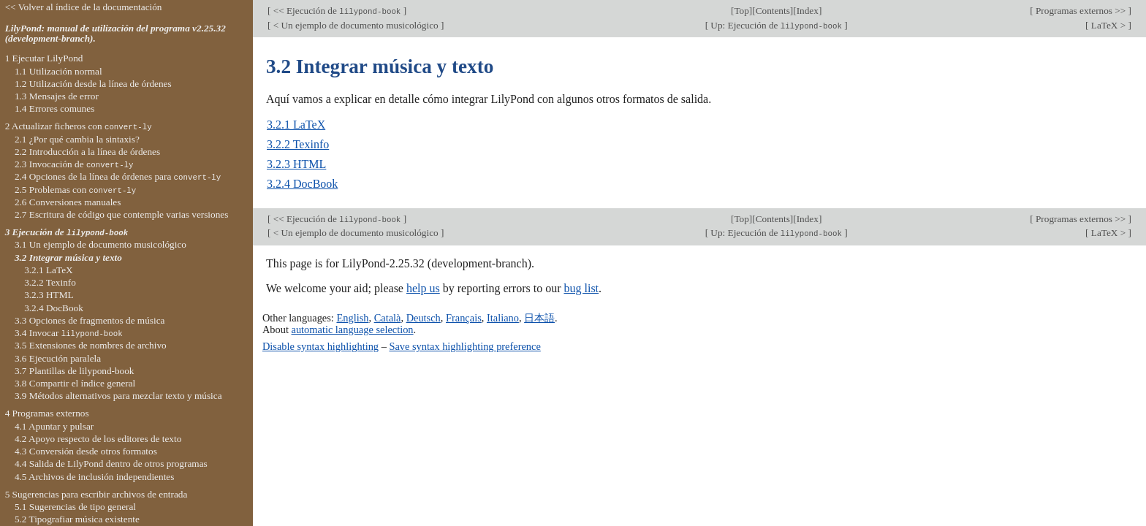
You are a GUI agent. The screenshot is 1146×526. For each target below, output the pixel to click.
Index (808, 10)
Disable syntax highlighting (320, 346)
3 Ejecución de (66, 231)
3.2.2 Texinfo (298, 144)
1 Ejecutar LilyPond (44, 58)
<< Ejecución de (336, 10)
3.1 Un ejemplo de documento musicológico (100, 244)
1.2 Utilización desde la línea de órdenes (93, 83)
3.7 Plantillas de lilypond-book (74, 370)
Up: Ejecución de (776, 25)
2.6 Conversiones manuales (68, 202)
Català (387, 318)
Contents (773, 10)
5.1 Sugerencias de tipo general (75, 506)
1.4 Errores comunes (54, 108)
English (352, 318)
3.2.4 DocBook (302, 184)
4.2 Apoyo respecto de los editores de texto (98, 438)
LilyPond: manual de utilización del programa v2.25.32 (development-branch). (115, 34)
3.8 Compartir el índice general (75, 383)
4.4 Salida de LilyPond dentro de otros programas (111, 463)
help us (423, 288)
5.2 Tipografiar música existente (77, 519)
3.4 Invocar (69, 332)
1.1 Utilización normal (58, 71)
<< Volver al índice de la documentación (83, 6)
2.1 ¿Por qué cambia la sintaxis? (77, 139)
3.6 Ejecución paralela (58, 358)
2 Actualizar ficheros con (78, 126)
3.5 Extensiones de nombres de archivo (91, 345)
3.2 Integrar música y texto (68, 257)
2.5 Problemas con (75, 189)
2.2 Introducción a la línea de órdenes (87, 151)
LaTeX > (1108, 25)
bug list (581, 288)
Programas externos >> (1080, 10)
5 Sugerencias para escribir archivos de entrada (96, 494)
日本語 (539, 318)
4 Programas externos (47, 413)
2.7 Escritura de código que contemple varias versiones (122, 214)
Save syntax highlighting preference (464, 346)
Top (741, 10)
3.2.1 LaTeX (296, 124)
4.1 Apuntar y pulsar (54, 426)
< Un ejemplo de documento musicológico (355, 25)
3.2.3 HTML (296, 164)
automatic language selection (353, 329)
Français (464, 318)
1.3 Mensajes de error (57, 96)
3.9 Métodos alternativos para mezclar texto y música (118, 395)
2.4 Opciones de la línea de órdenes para (118, 176)
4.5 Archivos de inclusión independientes (94, 476)
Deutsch (423, 318)
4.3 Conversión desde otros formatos (86, 451)
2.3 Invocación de (74, 164)
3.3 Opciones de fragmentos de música (90, 320)
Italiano (503, 318)
